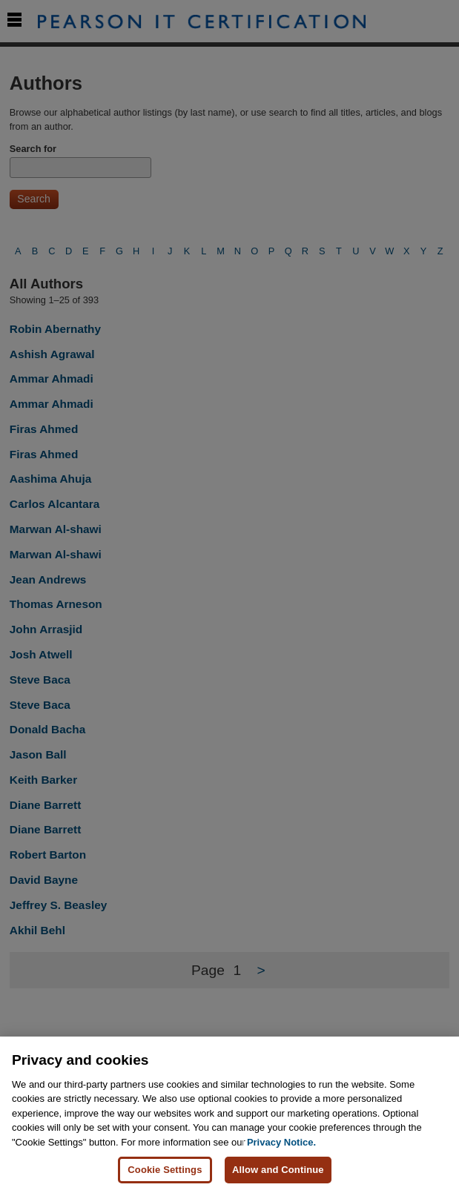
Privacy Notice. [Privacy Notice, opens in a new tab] (281, 1143)
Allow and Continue (278, 1171)
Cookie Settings (165, 1171)
